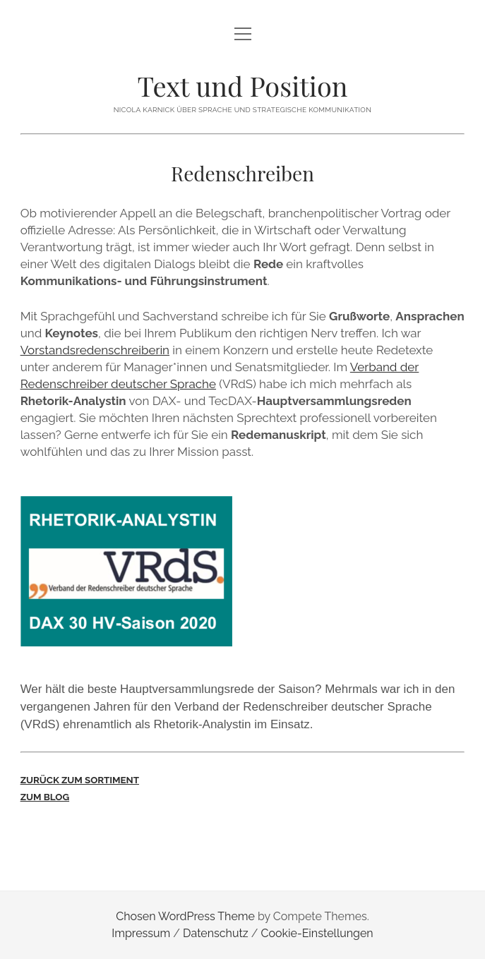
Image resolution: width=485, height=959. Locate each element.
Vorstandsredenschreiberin (94, 350)
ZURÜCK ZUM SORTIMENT (79, 779)
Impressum (141, 933)
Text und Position (243, 86)
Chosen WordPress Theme (185, 916)
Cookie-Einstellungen (317, 933)
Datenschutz (216, 933)
